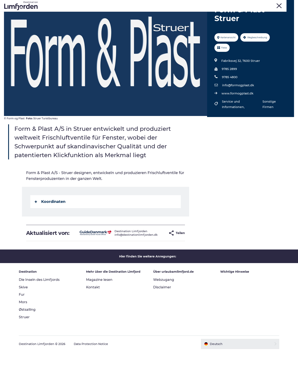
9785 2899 (229, 89)
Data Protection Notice (91, 370)
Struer (277, 4)
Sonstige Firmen (269, 124)
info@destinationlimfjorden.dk (125, 257)
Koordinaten (50, 221)
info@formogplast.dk (238, 105)
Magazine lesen (99, 306)
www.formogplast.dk (237, 113)
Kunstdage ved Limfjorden (91, 13)
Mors (266, 4)
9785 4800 (229, 97)
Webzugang (163, 306)
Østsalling (27, 335)
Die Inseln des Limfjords (39, 306)
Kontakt (93, 313)
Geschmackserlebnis (152, 13)
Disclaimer (162, 313)
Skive (256, 4)
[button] (155, 256)
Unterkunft (219, 13)
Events (124, 13)
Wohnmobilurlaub (189, 13)
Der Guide (242, 13)
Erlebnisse (56, 13)
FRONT (289, 4)
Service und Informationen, (233, 124)
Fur (246, 4)
